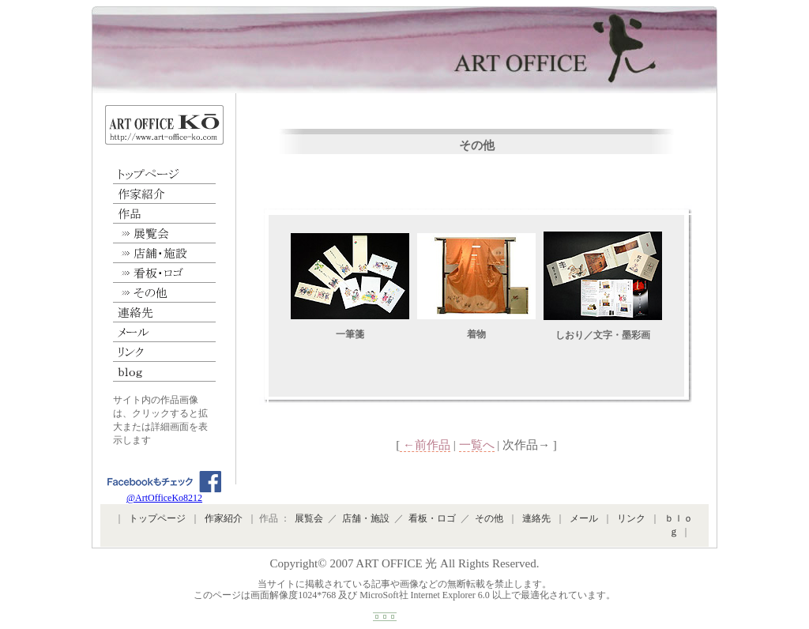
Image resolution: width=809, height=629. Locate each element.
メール (164, 332)
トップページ (164, 174)
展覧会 (164, 233)
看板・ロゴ (164, 273)
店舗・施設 (164, 253)
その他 (164, 293)
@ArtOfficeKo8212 (164, 493)
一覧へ (477, 445)
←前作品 (425, 445)
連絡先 (164, 312)
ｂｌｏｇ (164, 372)
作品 (164, 214)
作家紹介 (164, 194)
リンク (164, 352)
